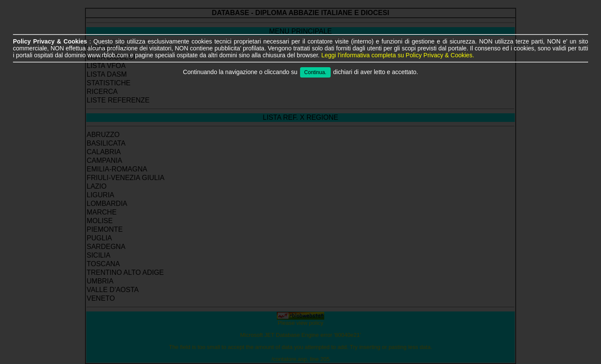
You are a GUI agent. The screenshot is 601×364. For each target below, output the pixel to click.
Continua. (315, 72)
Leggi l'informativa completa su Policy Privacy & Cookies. (397, 55)
